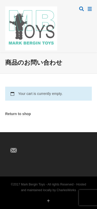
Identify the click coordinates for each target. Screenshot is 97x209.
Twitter (14, 142)
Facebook (26, 142)
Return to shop (18, 114)
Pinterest (37, 142)
